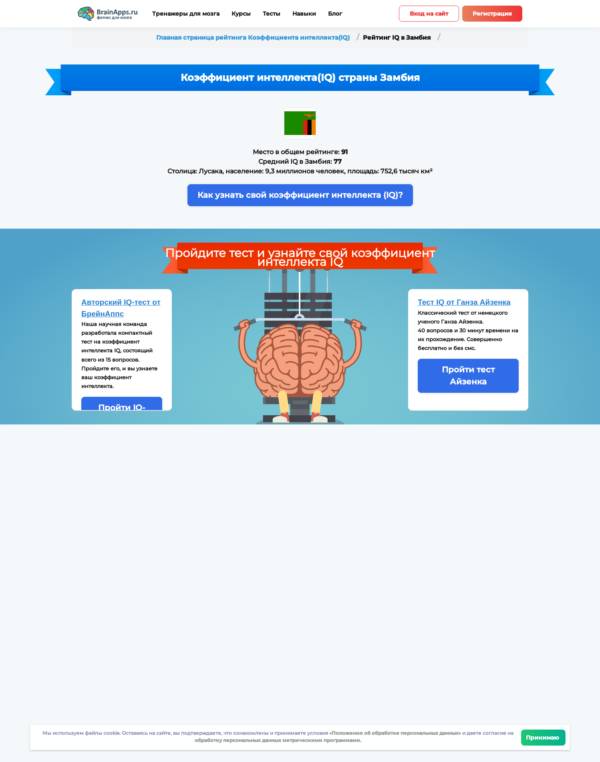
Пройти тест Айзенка (468, 375)
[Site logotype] (108, 13)
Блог (335, 13)
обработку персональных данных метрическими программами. (278, 740)
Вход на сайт (429, 13)
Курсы (241, 13)
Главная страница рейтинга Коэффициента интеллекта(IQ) (253, 37)
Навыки (304, 13)
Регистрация (492, 13)
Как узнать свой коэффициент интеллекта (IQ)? (300, 195)
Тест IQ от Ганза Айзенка (464, 302)
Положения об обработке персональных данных (395, 733)
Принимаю (543, 737)
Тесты (271, 13)
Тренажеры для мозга (185, 13)
